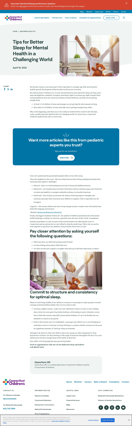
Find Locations (71, 18)
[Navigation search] (124, 18)
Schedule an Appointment (90, 18)
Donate (123, 12)
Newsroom (70, 409)
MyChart (89, 12)
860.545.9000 (9, 399)
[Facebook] (4, 89)
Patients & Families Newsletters (110, 400)
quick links (110, 18)
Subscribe (64, 158)
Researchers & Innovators (44, 405)
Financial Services (73, 400)
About (69, 382)
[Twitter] (8, 89)
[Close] (129, 420)
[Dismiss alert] (126, 3)
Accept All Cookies (108, 420)
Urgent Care (99, 12)
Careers (115, 12)
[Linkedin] (11, 89)
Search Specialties (42, 18)
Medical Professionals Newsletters (111, 396)
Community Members (43, 400)
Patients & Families (42, 396)
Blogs (82, 12)
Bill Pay (108, 12)
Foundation (114, 382)
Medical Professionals (43, 409)
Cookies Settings (93, 420)
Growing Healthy (28, 31)
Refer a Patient (100, 382)
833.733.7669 (9, 408)
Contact (125, 382)
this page (23, 6)
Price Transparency (42, 414)
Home (15, 31)
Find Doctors (57, 18)
